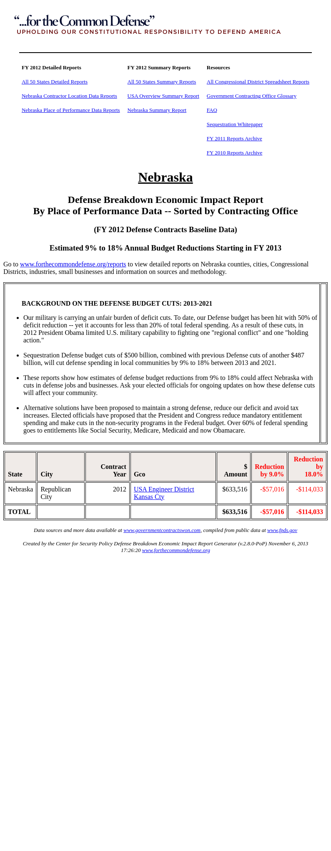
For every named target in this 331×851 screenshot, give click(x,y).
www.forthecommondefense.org (176, 550)
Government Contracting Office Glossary (251, 96)
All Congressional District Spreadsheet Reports (258, 82)
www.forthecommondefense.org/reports (73, 264)
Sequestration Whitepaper (235, 124)
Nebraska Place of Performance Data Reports (71, 110)
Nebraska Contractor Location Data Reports (69, 96)
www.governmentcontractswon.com (162, 530)
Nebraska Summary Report (157, 110)
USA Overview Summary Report (163, 96)
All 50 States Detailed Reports (55, 82)
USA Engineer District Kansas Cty (164, 493)
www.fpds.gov (282, 530)
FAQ (212, 110)
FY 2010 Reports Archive (234, 152)
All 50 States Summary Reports (162, 82)
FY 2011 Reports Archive (234, 138)
